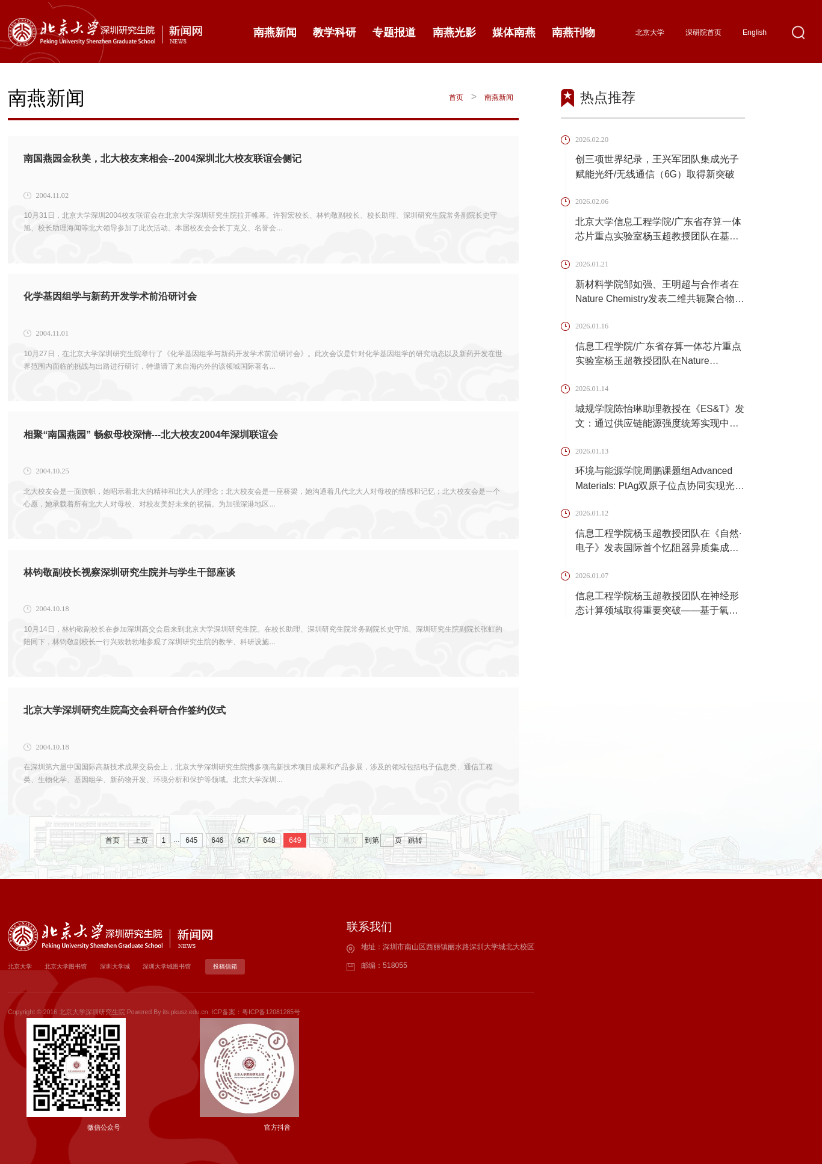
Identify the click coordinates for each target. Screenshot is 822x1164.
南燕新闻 (498, 97)
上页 (141, 840)
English (755, 32)
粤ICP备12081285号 (271, 1011)
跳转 (415, 840)
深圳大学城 (124, 966)
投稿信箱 (244, 966)
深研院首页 (703, 32)
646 (217, 840)
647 (243, 840)
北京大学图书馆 (71, 966)
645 (191, 840)
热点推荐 (607, 97)
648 (269, 840)
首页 (455, 97)
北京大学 (649, 32)
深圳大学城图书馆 (181, 966)
